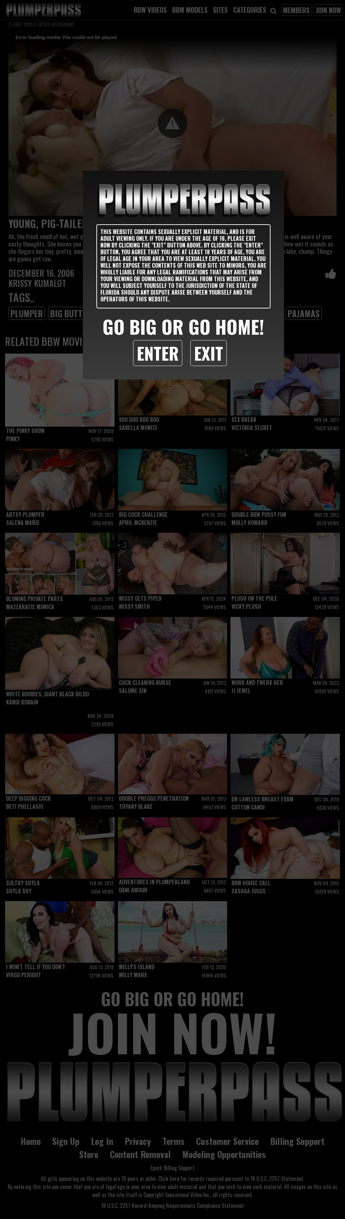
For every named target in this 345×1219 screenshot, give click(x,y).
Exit (208, 352)
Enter (158, 352)
